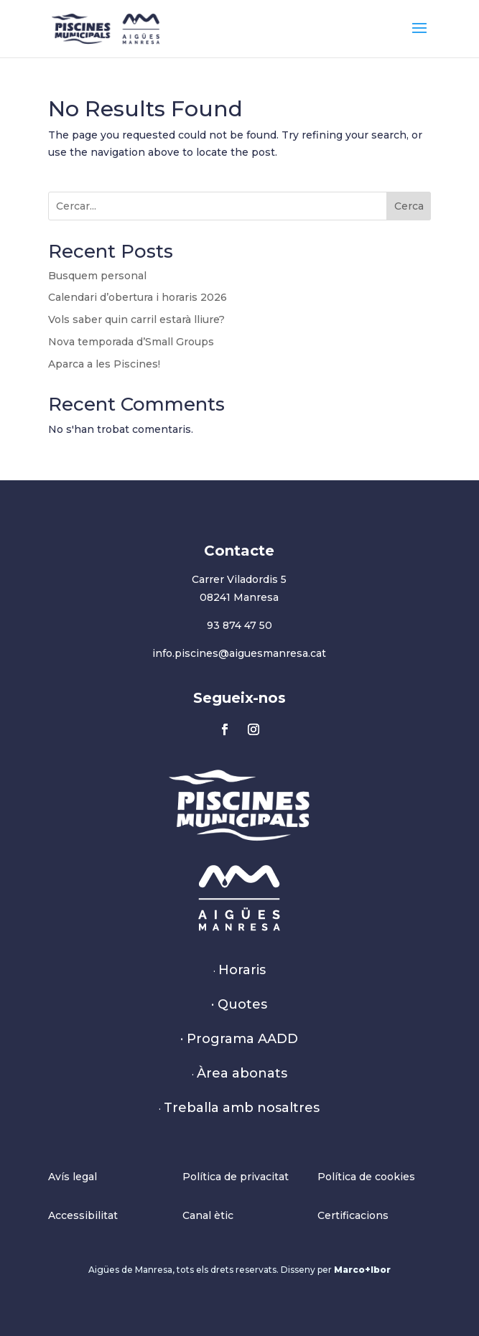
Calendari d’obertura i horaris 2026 (137, 297)
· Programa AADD (239, 1039)
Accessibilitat (83, 1215)
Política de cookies (366, 1176)
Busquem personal (97, 275)
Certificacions (353, 1215)
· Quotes (239, 1004)
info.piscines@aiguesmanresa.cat (239, 653)
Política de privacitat (235, 1176)
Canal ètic (207, 1215)
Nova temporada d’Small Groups (131, 341)
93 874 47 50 (239, 625)
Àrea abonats (242, 1073)
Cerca (409, 206)
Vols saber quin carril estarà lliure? (136, 319)
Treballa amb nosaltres (242, 1108)
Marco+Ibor (362, 1269)
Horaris (242, 970)
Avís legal (72, 1176)
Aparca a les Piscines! (104, 364)
